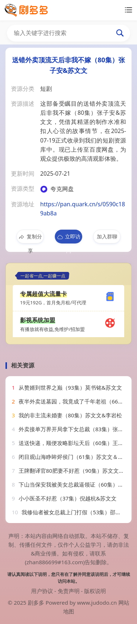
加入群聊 (107, 236)
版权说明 (95, 590)
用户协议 (42, 590)
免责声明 (69, 590)
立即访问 (68, 238)
